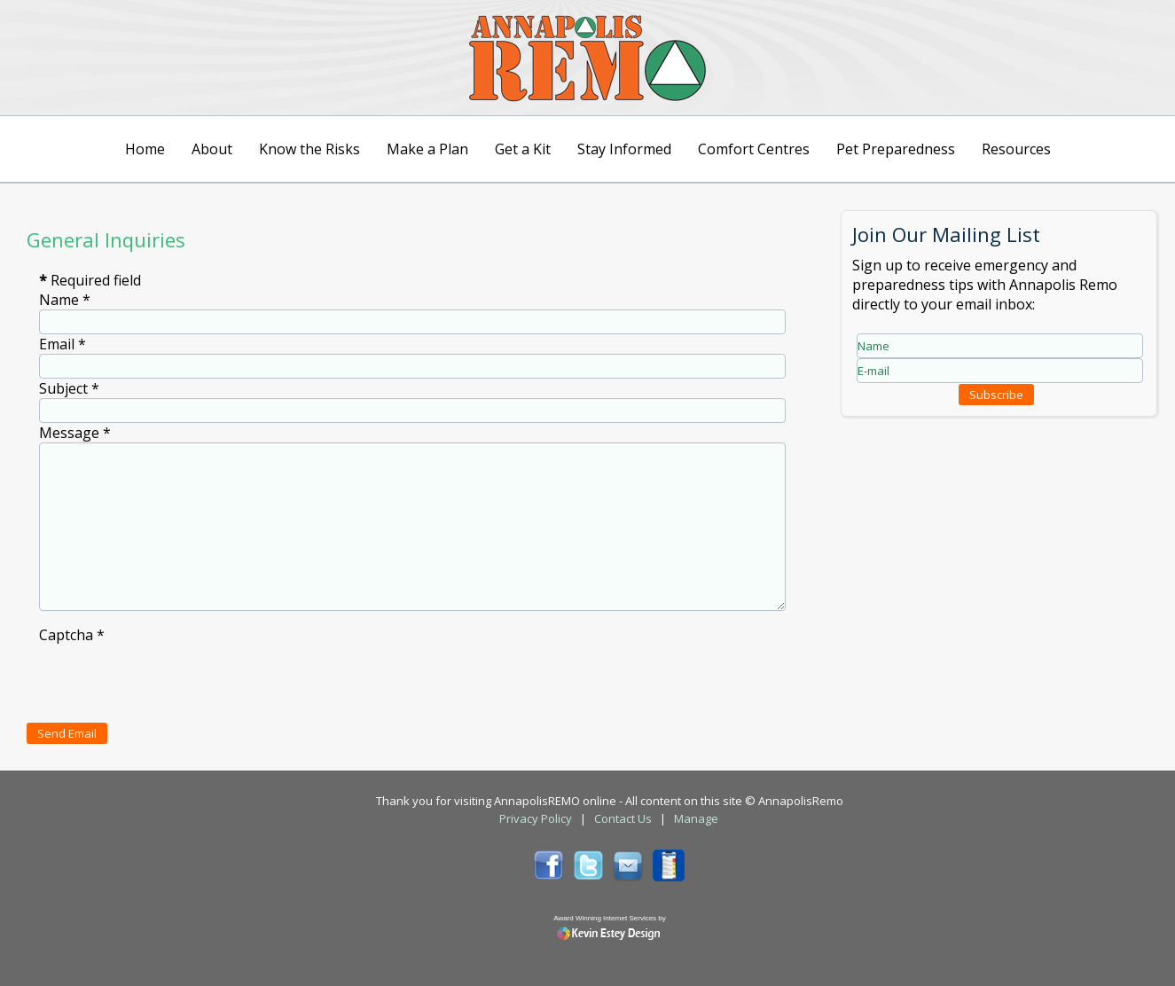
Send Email (67, 733)
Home (145, 149)
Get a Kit (523, 149)
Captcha (72, 635)
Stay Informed (624, 149)
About (212, 149)
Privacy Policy (535, 818)
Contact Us (623, 818)
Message (75, 432)
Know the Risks (309, 149)
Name (64, 299)
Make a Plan (427, 149)
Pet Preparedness (895, 149)
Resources (1016, 149)
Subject (69, 388)
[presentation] (174, 679)
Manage (696, 818)
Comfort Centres (754, 149)
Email (62, 344)
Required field (90, 280)
